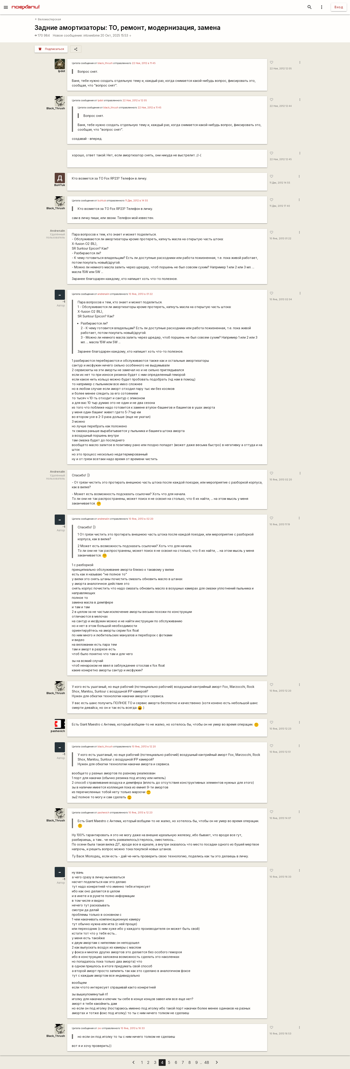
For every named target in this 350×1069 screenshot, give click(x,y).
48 (206, 1062)
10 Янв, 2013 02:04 (281, 299)
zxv (100, 1028)
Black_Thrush (55, 108)
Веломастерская (48, 19)
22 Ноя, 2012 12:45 (281, 159)
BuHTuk (59, 185)
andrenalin (104, 294)
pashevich (58, 731)
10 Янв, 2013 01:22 (280, 238)
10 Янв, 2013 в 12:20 (144, 746)
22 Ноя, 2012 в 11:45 (144, 63)
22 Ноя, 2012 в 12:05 (135, 100)
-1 (63, 301)
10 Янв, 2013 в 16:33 (133, 1028)
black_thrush (105, 63)
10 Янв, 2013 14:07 (280, 818)
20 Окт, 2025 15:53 (115, 35)
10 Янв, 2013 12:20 (280, 690)
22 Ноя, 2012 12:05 (281, 68)
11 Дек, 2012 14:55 (280, 182)
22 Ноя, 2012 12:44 (281, 106)
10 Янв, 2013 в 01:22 (141, 294)
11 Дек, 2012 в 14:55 (136, 200)
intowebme (91, 35)
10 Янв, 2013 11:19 (280, 524)
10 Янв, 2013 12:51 (280, 752)
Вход (339, 7)
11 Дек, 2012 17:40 (280, 206)
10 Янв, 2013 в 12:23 (140, 812)
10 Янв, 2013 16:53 (280, 1033)
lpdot (61, 71)
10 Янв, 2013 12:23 (280, 728)
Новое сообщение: (68, 35)
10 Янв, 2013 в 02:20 (141, 518)
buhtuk (102, 200)
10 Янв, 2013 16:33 (280, 876)
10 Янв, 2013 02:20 (281, 479)
